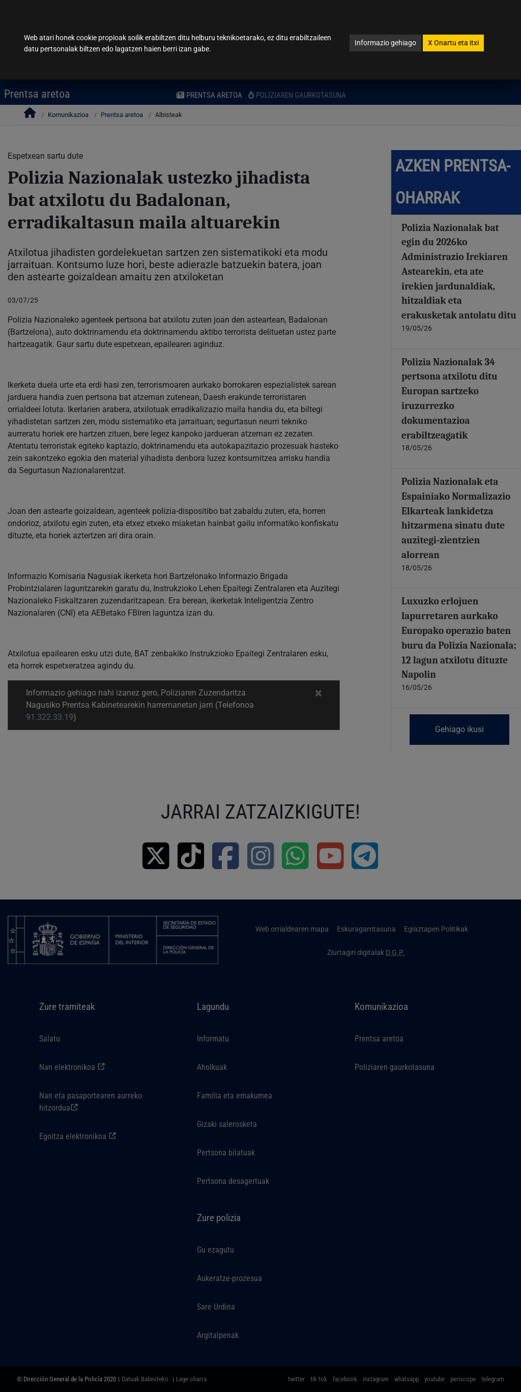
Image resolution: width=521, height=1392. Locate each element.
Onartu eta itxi (453, 43)
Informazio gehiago (385, 43)
